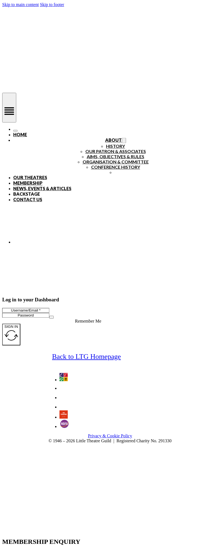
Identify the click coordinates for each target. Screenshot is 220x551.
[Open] (9, 107)
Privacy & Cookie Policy (110, 435)
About (113, 140)
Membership (27, 183)
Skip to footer (52, 4)
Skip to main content (20, 4)
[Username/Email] (25, 310)
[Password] (25, 315)
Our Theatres (30, 177)
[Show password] (51, 317)
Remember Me (88, 321)
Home (20, 134)
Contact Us (27, 199)
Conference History (115, 167)
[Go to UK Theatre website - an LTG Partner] (63, 417)
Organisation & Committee (116, 161)
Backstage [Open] (26, 194)
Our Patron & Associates (115, 151)
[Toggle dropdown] (124, 140)
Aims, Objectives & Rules (115, 156)
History (115, 146)
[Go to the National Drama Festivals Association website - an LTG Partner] (64, 426)
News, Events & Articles (42, 188)
